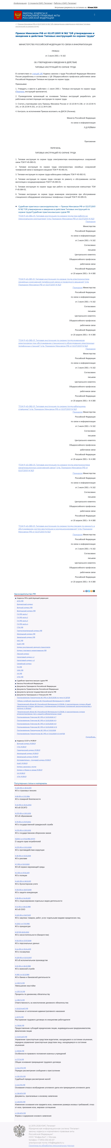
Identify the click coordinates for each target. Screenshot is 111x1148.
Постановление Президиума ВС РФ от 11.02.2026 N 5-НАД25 (41, 734)
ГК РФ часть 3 (22, 621)
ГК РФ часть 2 (22, 617)
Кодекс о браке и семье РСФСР (29, 770)
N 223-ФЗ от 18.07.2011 (23, 915)
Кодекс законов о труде (26, 767)
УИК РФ (20, 670)
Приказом (91, 222)
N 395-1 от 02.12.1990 (22, 974)
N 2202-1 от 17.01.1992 (22, 924)
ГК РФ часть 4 (22, 624)
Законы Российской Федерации (30, 683)
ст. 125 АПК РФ (20, 1113)
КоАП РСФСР (22, 763)
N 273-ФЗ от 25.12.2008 (23, 847)
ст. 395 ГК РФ (20, 1000)
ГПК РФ (20, 627)
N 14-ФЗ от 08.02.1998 (23, 907)
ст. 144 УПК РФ (20, 1068)
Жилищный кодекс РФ (26, 634)
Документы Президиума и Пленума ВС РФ (34, 695)
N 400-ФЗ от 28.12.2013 (23, 788)
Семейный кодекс (24, 664)
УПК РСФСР (21, 776)
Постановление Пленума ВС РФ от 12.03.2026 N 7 (36, 717)
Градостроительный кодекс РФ (29, 631)
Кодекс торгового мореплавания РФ (31, 650)
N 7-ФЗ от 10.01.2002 (22, 864)
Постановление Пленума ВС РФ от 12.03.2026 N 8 (36, 724)
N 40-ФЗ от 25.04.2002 (23, 805)
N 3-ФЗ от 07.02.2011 (22, 873)
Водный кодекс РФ (24, 607)
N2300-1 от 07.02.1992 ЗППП (25, 839)
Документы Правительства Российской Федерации (38, 689)
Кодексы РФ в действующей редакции (32, 598)
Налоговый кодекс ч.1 (25, 657)
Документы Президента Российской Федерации (36, 686)
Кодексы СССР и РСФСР (26, 741)
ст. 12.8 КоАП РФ (21, 1037)
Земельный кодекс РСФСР (27, 757)
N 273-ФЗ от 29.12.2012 (23, 813)
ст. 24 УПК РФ (20, 1085)
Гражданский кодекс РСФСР (28, 750)
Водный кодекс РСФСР (26, 743)
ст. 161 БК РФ (19, 1051)
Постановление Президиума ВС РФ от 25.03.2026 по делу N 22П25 (43, 698)
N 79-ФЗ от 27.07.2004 (23, 822)
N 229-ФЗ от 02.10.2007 (23, 957)
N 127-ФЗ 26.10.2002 (22, 932)
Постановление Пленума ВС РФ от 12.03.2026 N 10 (37, 727)
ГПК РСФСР (21, 747)
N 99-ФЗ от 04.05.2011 (22, 898)
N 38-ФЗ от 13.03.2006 (23, 856)
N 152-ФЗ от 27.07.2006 (23, 941)
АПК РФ (20, 601)
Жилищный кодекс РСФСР (27, 753)
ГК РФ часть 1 (22, 614)
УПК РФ (20, 677)
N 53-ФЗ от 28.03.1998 (23, 966)
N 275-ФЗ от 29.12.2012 (23, 830)
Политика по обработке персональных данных (51, 1145)
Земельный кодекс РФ (26, 637)
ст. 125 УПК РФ (20, 1076)
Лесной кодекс (23, 654)
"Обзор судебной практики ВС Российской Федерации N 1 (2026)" (43, 701)
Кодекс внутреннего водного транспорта (33, 647)
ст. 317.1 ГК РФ (20, 991)
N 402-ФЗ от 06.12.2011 (23, 881)
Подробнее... (91, 737)
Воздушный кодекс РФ (26, 611)
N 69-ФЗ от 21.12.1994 (22, 796)
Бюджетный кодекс (25, 604)
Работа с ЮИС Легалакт (65, 3)
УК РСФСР (21, 773)
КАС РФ (20, 640)
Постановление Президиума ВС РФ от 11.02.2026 (36, 730)
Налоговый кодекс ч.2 (26, 660)
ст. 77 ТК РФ (19, 1059)
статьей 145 (37, 74)
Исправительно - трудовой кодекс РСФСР (34, 760)
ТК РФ (19, 667)
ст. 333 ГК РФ (20, 983)
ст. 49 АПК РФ (20, 1102)
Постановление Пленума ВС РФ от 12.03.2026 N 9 (36, 720)
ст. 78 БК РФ (19, 1025)
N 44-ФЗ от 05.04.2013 (23, 949)
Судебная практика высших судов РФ (32, 681)
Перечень (20, 92)
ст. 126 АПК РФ (20, 1093)
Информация (20, 3)
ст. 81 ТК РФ (19, 1017)
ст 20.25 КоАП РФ (21, 1008)
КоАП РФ (20, 644)
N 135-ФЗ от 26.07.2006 (23, 890)
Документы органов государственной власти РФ (36, 692)
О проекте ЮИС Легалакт (40, 3)
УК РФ (19, 673)
